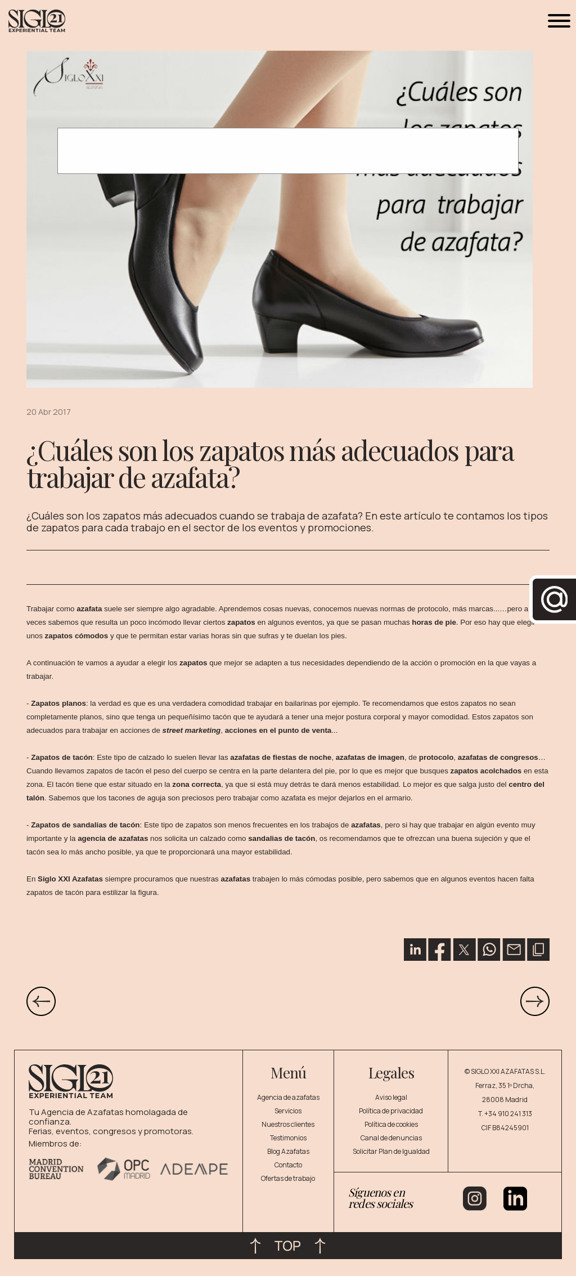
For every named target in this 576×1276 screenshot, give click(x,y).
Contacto (288, 1165)
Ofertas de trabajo (288, 1178)
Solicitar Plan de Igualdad (391, 1151)
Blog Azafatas (288, 1151)
